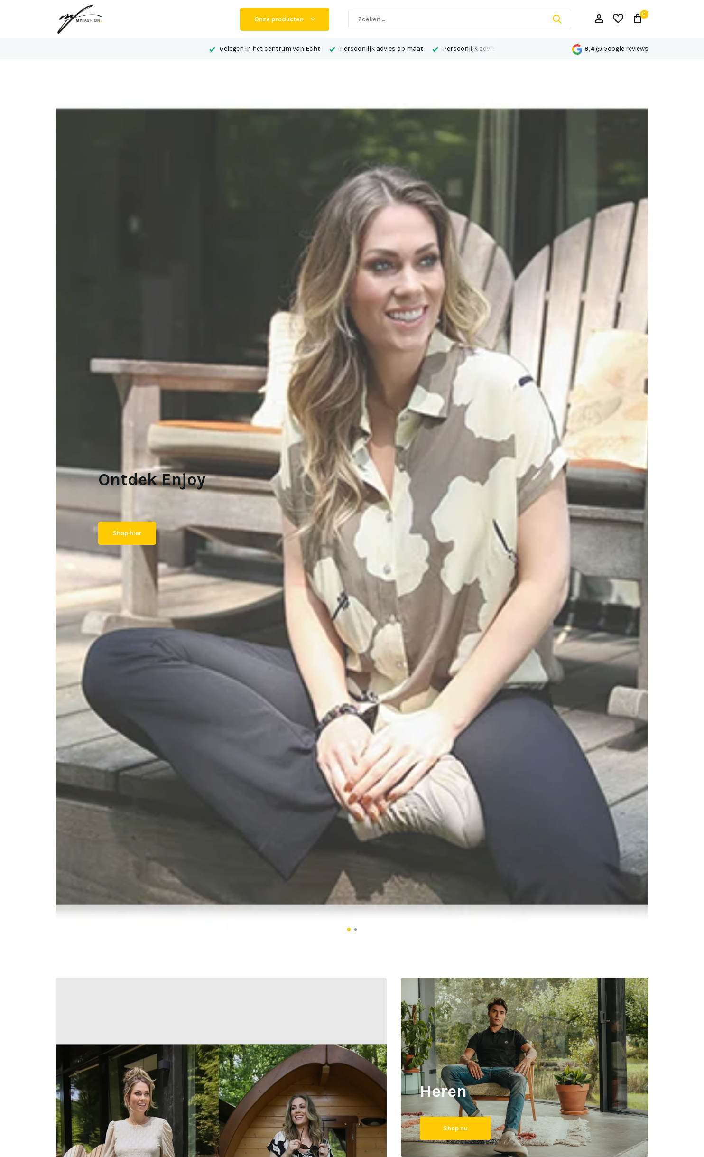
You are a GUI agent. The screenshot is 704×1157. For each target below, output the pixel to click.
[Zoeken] (459, 19)
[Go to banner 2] (525, 1067)
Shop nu (455, 1128)
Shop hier (127, 533)
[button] (348, 929)
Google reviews (625, 49)
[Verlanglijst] (618, 19)
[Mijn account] (598, 19)
